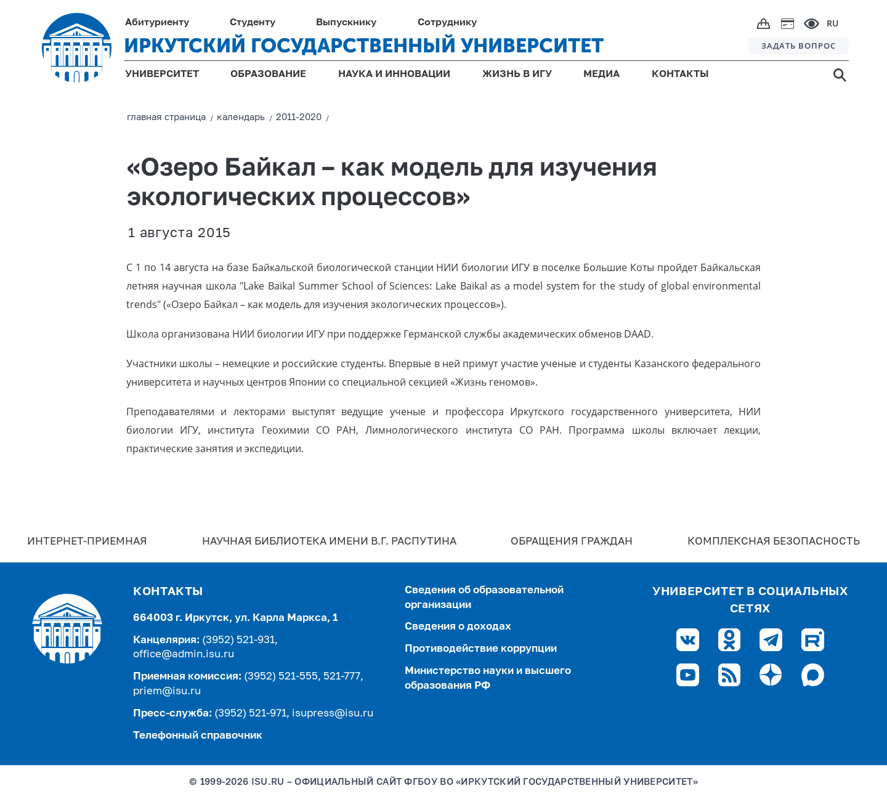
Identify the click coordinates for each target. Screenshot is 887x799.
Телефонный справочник (197, 736)
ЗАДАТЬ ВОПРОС (798, 45)
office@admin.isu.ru (183, 654)
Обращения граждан (572, 542)
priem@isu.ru (167, 691)
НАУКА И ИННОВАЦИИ (394, 74)
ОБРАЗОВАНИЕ (268, 74)
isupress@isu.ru (332, 713)
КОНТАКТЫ (680, 74)
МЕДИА (601, 74)
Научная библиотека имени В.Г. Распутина (329, 542)
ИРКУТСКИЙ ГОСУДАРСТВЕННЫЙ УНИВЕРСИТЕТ (364, 45)
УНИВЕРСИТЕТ (162, 74)
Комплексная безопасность (773, 542)
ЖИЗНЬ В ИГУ (517, 74)
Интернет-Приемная (87, 542)
